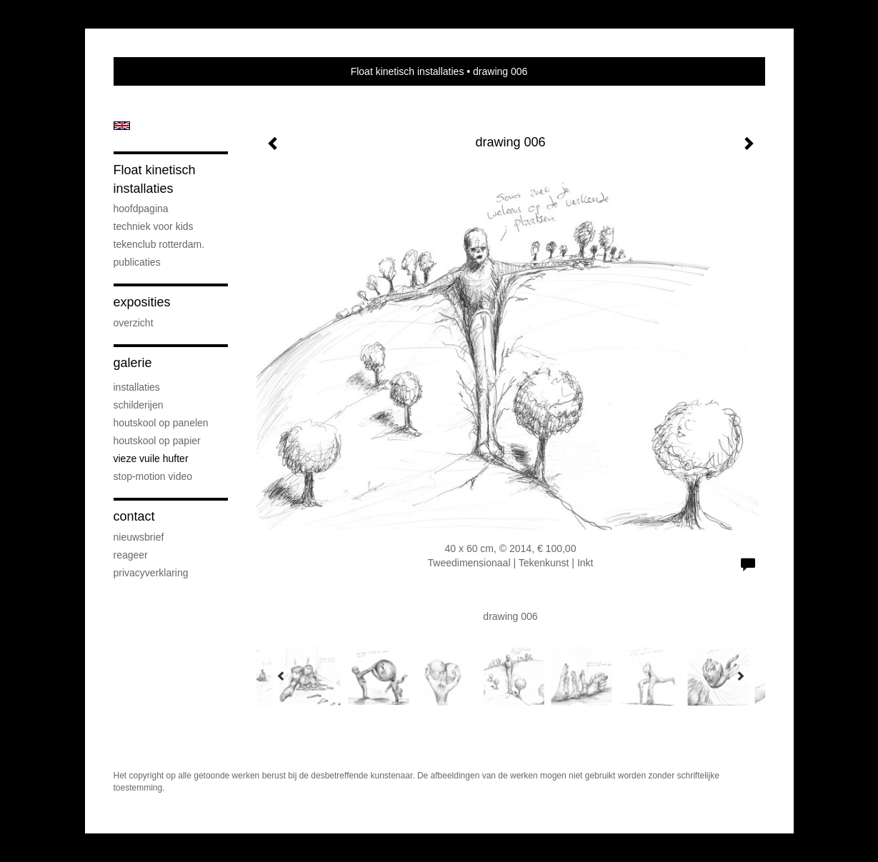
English (122, 125)
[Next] (740, 675)
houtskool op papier (157, 440)
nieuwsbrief (139, 537)
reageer (131, 555)
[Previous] (281, 675)
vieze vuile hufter (151, 458)
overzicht (134, 323)
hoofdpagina (141, 208)
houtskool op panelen (161, 423)
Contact (134, 516)
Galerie (133, 363)
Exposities (142, 302)
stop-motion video (153, 476)
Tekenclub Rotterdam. (159, 244)
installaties (137, 387)
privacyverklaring (151, 572)
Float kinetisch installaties (407, 71)
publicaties (137, 262)
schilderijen (139, 405)
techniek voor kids (154, 226)
